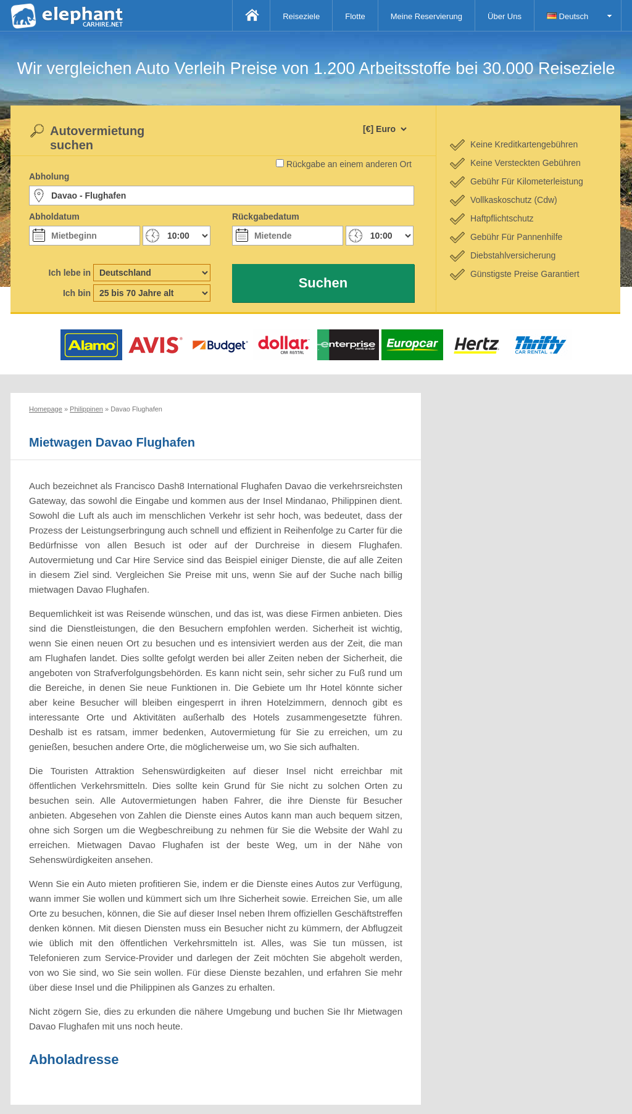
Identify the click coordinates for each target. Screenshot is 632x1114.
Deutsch (567, 16)
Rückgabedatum (265, 216)
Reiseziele (301, 16)
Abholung (49, 176)
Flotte (355, 16)
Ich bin (77, 293)
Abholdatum (54, 216)
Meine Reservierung (426, 16)
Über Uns (505, 16)
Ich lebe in (70, 273)
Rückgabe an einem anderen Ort (349, 164)
